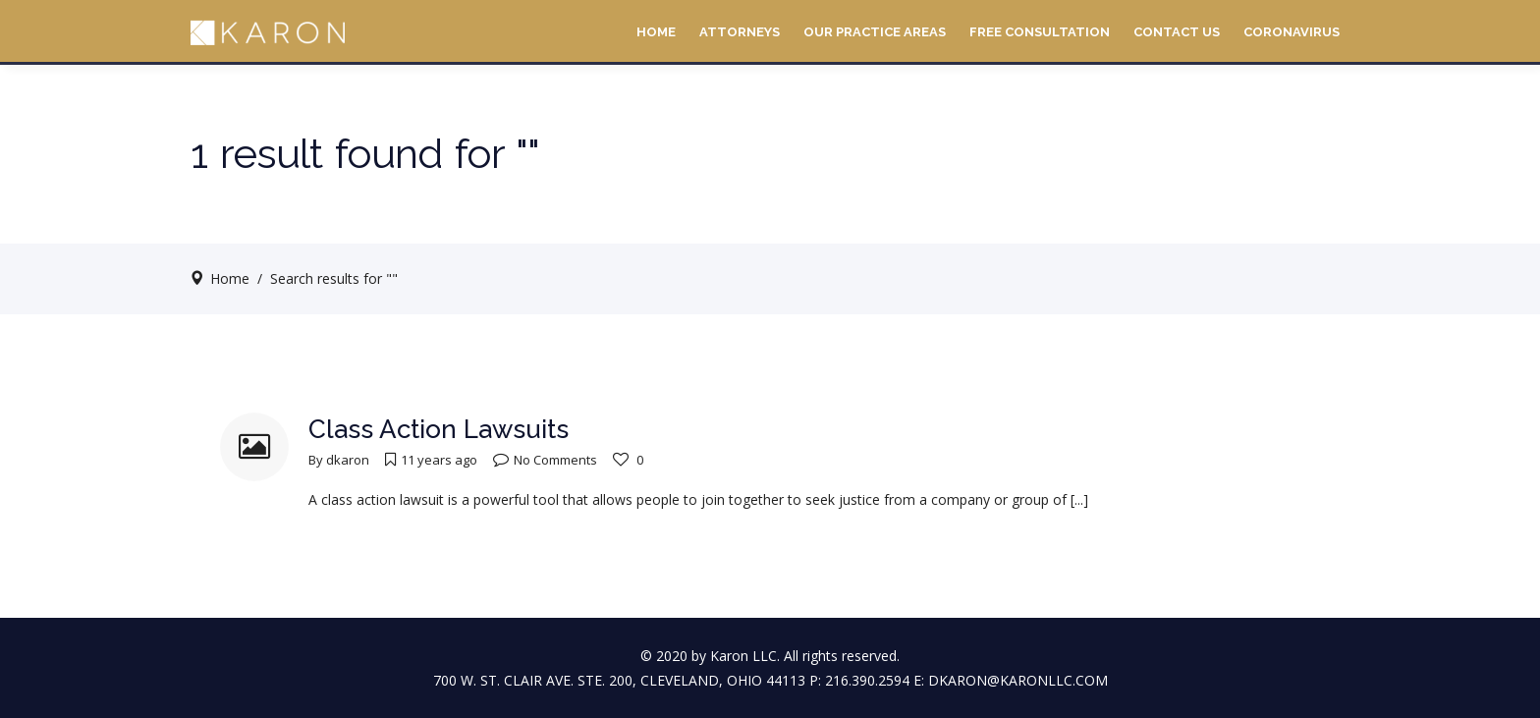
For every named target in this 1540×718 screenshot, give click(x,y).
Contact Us (1176, 32)
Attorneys (739, 32)
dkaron (347, 460)
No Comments (545, 460)
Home (656, 32)
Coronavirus (1291, 32)
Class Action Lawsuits (438, 429)
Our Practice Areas (874, 32)
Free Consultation (1039, 32)
